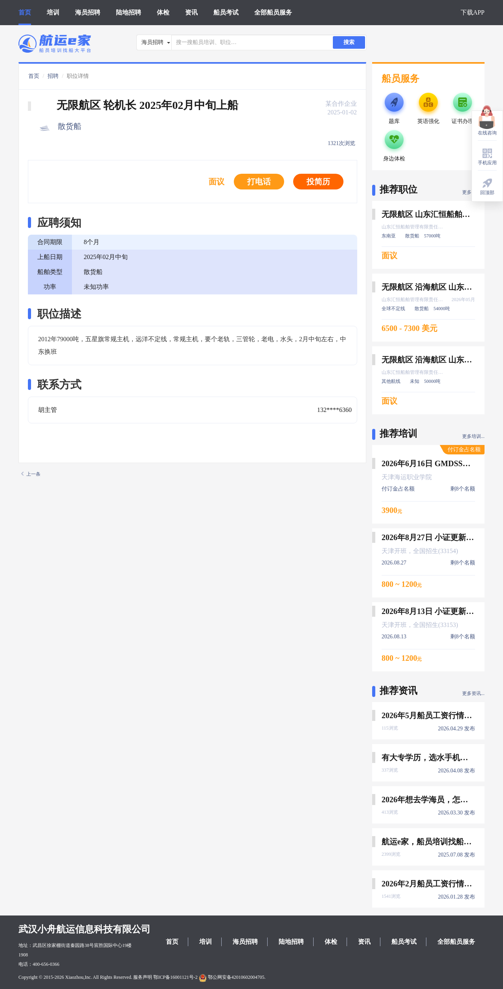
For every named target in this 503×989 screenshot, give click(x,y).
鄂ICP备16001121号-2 (175, 977)
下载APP (473, 12)
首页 (24, 12)
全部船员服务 (273, 12)
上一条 (30, 474)
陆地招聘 (128, 12)
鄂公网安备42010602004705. (232, 977)
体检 (163, 12)
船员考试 (226, 12)
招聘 (53, 76)
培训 (53, 12)
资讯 (191, 12)
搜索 (348, 42)
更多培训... (473, 436)
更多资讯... (473, 693)
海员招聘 (87, 12)
